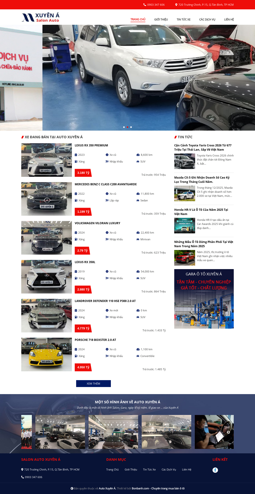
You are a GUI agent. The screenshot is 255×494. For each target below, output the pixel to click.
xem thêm (93, 383)
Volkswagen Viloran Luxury (97, 223)
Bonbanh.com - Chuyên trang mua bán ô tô (158, 488)
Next (228, 432)
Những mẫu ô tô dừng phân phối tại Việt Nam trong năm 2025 (203, 244)
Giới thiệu (131, 469)
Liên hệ (186, 469)
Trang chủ (112, 469)
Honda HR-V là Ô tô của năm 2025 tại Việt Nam (201, 212)
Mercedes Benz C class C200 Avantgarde (106, 184)
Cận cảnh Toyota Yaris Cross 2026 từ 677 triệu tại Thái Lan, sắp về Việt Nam (202, 147)
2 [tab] (127, 127)
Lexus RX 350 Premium (91, 145)
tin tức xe (183, 19)
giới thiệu (161, 19)
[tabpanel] (127, 78)
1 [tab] (124, 127)
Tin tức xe (149, 469)
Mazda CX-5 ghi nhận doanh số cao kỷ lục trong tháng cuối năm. (202, 180)
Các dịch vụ (169, 469)
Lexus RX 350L (85, 262)
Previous (26, 432)
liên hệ (229, 19)
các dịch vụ (207, 19)
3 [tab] (131, 127)
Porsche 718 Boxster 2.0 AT (95, 340)
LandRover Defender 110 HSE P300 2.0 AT (105, 301)
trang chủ (138, 19)
